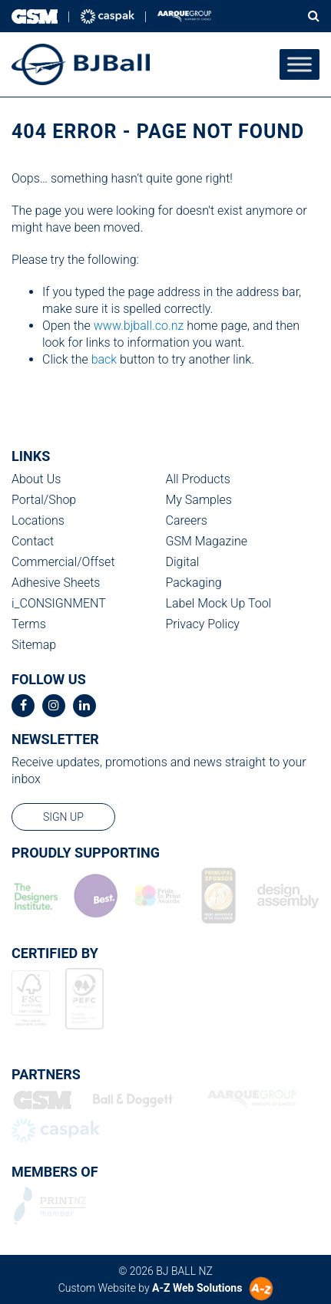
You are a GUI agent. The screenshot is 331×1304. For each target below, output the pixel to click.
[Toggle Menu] (299, 64)
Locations (38, 520)
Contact (33, 541)
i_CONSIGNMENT (59, 603)
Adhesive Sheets (56, 582)
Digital (183, 562)
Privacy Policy (203, 624)
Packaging (194, 582)
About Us (36, 479)
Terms (29, 624)
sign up (63, 817)
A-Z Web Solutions (197, 1288)
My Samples (199, 499)
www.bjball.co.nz (139, 325)
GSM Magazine (206, 541)
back (104, 359)
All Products (198, 479)
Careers (186, 520)
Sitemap (34, 644)
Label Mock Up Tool (219, 603)
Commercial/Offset (63, 562)
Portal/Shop (44, 499)
